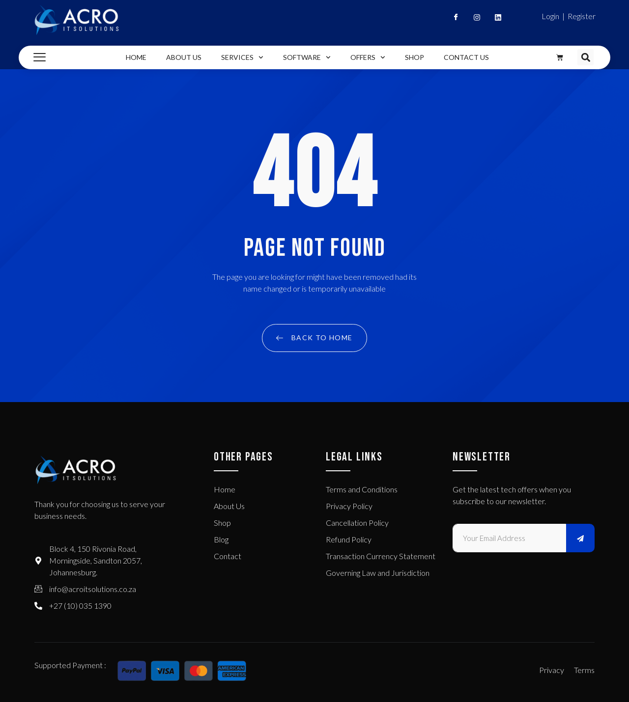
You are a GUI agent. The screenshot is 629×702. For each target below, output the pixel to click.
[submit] (580, 538)
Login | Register (569, 16)
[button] (585, 57)
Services (242, 57)
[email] (509, 538)
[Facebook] (451, 19)
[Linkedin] (493, 19)
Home (136, 57)
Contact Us (466, 57)
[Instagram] (472, 19)
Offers (367, 57)
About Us (183, 57)
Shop (414, 57)
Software (307, 57)
